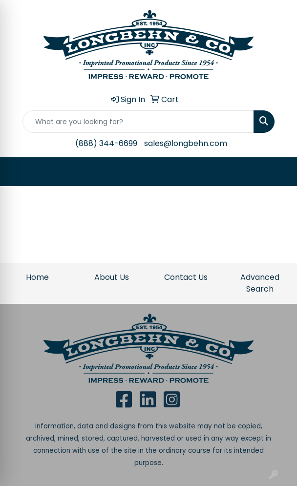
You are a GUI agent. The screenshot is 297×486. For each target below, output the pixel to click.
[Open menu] (277, 172)
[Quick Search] (138, 121)
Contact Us (186, 277)
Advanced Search (259, 283)
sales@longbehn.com (185, 143)
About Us (111, 277)
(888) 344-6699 (106, 143)
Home (37, 277)
